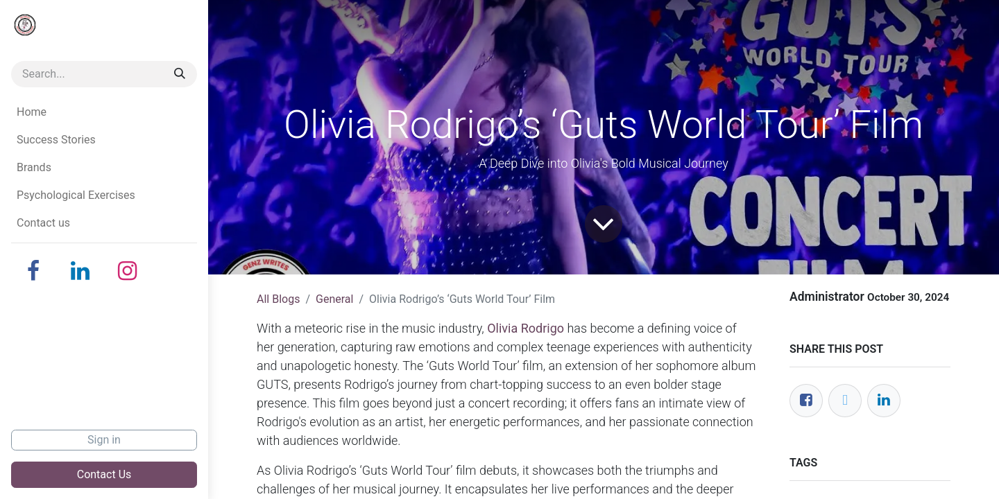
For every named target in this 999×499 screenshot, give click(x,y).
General (334, 299)
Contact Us (104, 474)
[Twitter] (845, 400)
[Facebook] (33, 271)
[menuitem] (104, 112)
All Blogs (278, 299)
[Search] (179, 74)
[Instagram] (127, 271)
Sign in (104, 439)
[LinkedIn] (80, 271)
